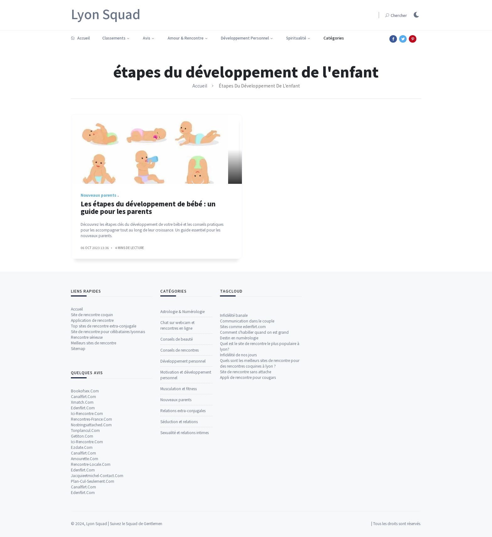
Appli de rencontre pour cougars (248, 462)
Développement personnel (183, 471)
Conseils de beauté (176, 449)
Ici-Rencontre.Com (87, 520)
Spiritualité (296, 37)
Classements (114, 37)
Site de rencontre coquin (92, 422)
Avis (146, 37)
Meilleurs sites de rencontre (93, 450)
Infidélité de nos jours (238, 439)
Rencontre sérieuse (87, 444)
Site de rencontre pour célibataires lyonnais (108, 439)
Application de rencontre (92, 427)
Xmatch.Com (82, 509)
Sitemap (78, 456)
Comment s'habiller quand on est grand (254, 417)
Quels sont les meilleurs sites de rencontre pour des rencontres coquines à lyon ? (259, 448)
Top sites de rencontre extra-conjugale (103, 433)
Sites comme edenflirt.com (243, 411)
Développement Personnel (245, 37)
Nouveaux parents (175, 510)
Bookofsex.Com (85, 498)
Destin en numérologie (239, 422)
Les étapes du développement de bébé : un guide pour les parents (148, 214)
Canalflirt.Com (83, 503)
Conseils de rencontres (179, 460)
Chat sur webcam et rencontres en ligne (177, 435)
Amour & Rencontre (186, 37)
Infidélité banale (234, 400)
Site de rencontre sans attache (245, 456)
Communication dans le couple (247, 405)
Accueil (80, 37)
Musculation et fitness (178, 499)
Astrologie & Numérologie (182, 422)
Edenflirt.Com (83, 515)
